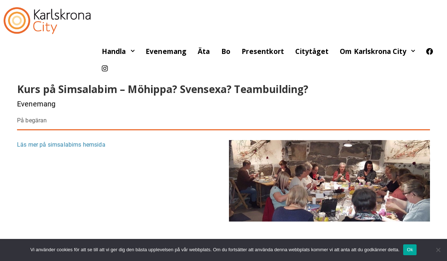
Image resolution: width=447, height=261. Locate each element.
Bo (225, 51)
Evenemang (166, 51)
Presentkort (263, 51)
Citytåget (311, 51)
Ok (410, 249)
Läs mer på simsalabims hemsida (61, 144)
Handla (114, 51)
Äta (204, 51)
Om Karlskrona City (373, 51)
